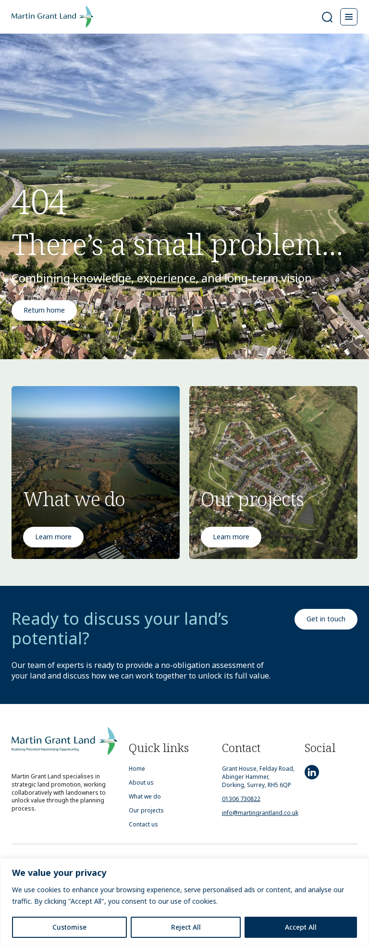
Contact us (143, 824)
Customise (69, 927)
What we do (145, 796)
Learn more (53, 536)
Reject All (186, 927)
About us (141, 783)
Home (137, 769)
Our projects (146, 810)
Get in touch (326, 618)
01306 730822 (241, 799)
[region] (184, 902)
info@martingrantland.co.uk (260, 813)
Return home (44, 310)
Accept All (301, 927)
